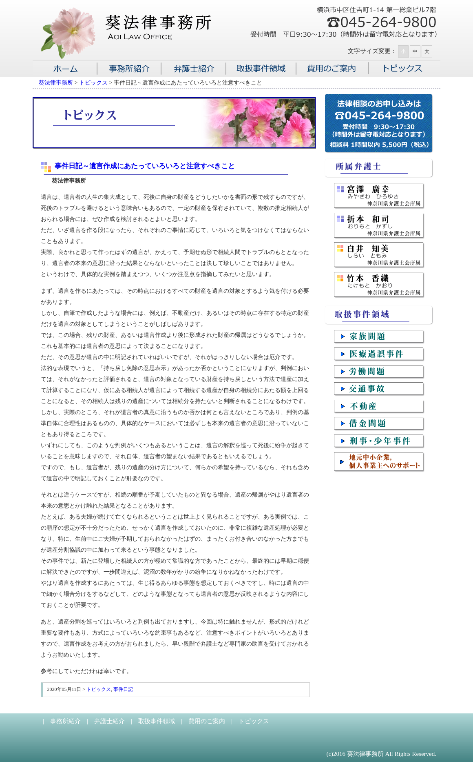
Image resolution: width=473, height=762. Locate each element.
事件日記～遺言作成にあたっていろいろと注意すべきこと (145, 166)
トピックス (98, 689)
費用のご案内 (206, 721)
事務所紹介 (65, 721)
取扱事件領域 (156, 721)
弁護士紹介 (109, 721)
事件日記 (123, 689)
